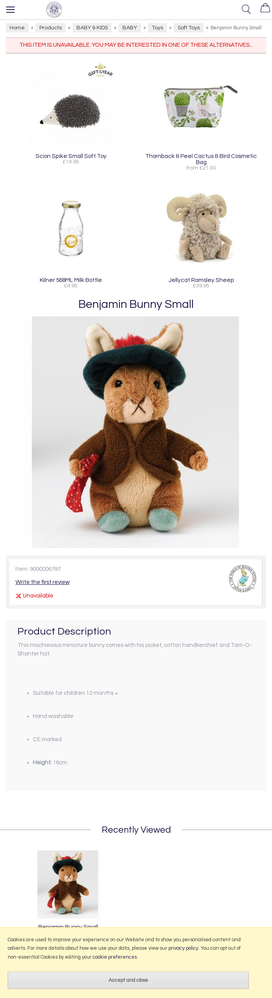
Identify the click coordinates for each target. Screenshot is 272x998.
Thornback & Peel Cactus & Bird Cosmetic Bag (201, 159)
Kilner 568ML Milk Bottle (71, 280)
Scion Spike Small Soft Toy (71, 156)
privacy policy (183, 948)
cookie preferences (115, 957)
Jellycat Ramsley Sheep (201, 280)
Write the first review (42, 582)
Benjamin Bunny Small (68, 927)
